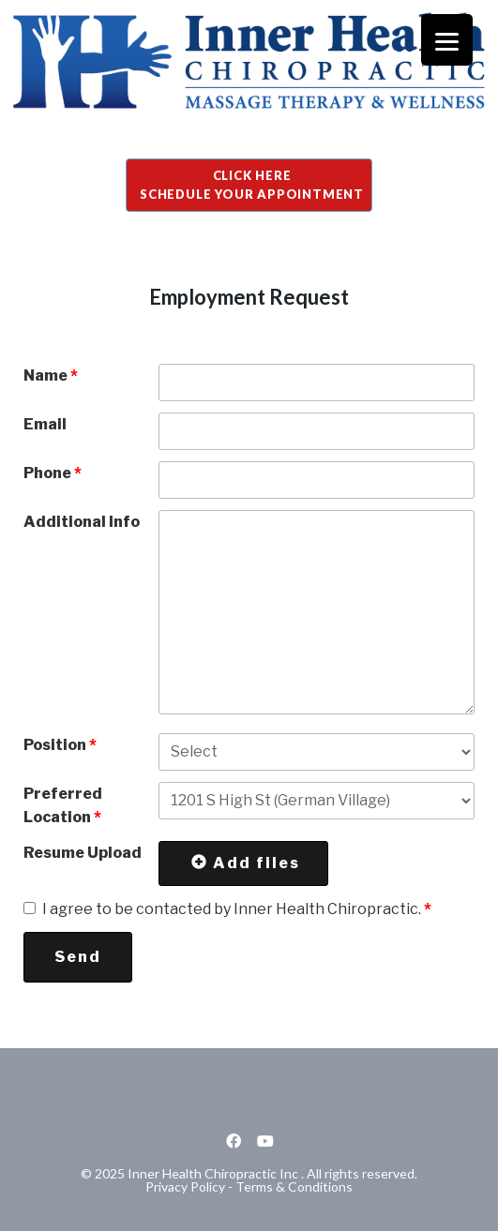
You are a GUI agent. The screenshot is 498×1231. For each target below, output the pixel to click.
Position (60, 745)
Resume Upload (82, 853)
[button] (249, 185)
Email (45, 424)
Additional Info (81, 522)
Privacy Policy (185, 1186)
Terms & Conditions (294, 1186)
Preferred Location (62, 806)
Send (77, 957)
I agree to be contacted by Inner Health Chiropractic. (236, 909)
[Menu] (447, 40)
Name (50, 375)
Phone (52, 473)
